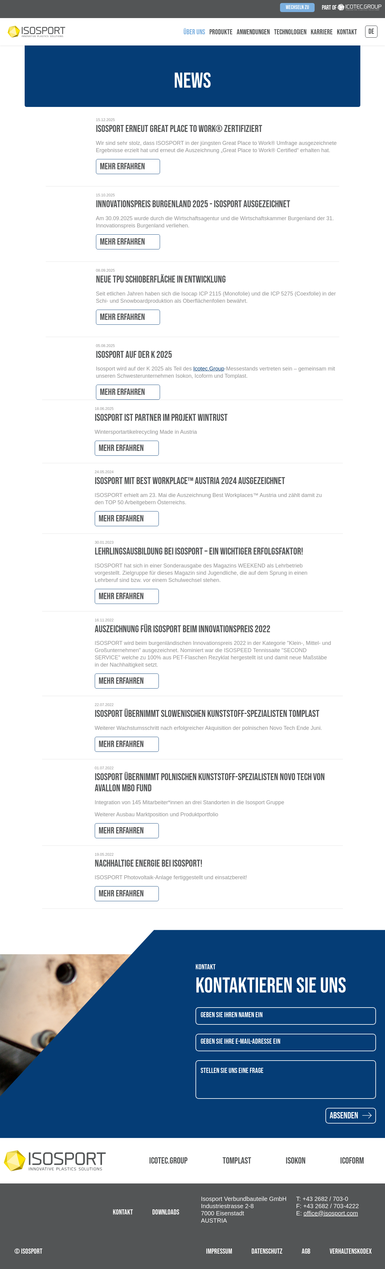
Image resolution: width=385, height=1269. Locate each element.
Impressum (219, 1251)
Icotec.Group (208, 369)
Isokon (296, 1160)
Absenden (351, 1115)
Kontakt (347, 32)
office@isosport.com (330, 1213)
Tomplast (237, 1160)
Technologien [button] (290, 32)
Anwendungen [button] (253, 32)
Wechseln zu (297, 7)
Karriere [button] (322, 32)
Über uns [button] (194, 32)
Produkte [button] (221, 32)
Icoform (352, 1160)
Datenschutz (266, 1251)
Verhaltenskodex (351, 1251)
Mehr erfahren (128, 166)
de (371, 31)
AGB (306, 1251)
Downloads (165, 1212)
